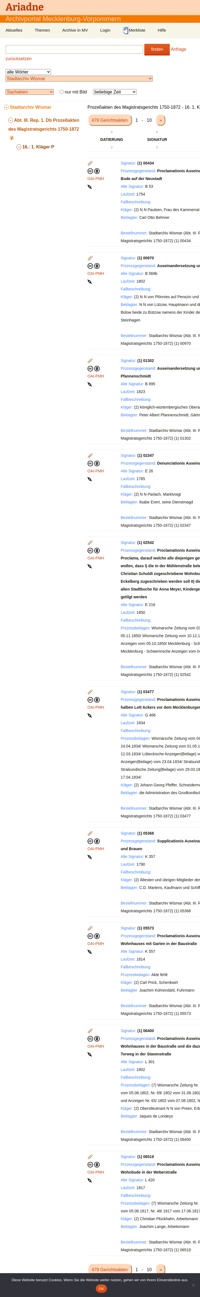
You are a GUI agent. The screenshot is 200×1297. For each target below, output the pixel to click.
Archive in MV (75, 30)
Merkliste (134, 30)
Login (105, 30)
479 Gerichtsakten (110, 120)
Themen (42, 30)
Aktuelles (14, 30)
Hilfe (162, 30)
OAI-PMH (96, 178)
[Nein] (193, 1285)
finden (157, 49)
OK (101, 1289)
